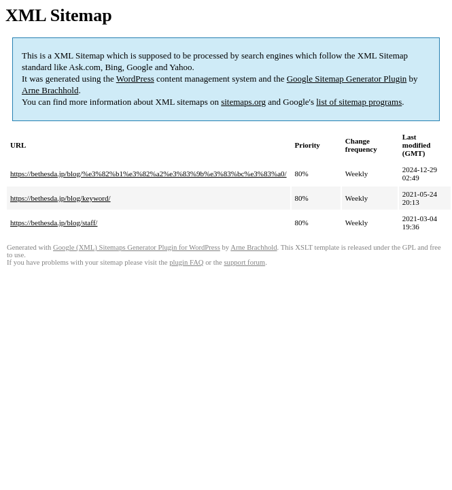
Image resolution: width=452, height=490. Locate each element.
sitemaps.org (243, 102)
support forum (244, 262)
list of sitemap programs (359, 102)
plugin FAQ (186, 262)
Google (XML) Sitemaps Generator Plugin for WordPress (136, 247)
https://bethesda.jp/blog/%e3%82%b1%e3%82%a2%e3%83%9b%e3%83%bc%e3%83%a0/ (148, 173)
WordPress (135, 79)
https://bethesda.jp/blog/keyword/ (60, 198)
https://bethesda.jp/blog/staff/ (53, 222)
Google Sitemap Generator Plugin (347, 79)
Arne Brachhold (50, 90)
